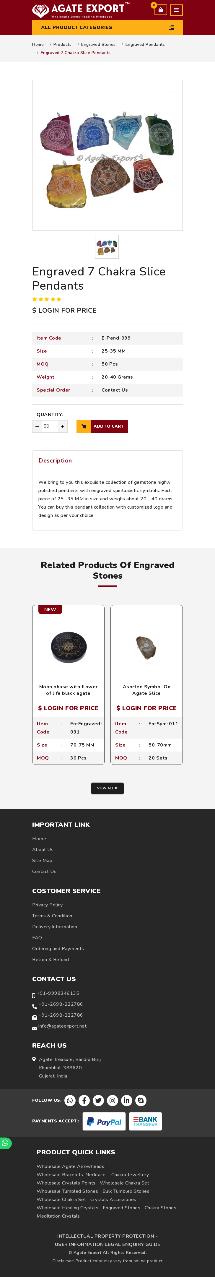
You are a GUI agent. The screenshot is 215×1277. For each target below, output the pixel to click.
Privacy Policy (47, 905)
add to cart (99, 426)
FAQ (37, 937)
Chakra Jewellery (130, 1174)
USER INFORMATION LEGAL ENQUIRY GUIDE (107, 1244)
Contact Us (115, 390)
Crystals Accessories (113, 1199)
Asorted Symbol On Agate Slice (147, 690)
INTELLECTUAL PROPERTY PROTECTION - (107, 1236)
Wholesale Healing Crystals (67, 1208)
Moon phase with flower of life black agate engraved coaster (68, 693)
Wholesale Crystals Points (66, 1183)
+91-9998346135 (58, 993)
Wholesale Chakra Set (124, 1183)
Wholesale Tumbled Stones (67, 1191)
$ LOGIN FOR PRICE (64, 310)
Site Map (42, 860)
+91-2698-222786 (60, 1004)
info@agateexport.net (62, 1026)
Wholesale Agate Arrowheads (70, 1166)
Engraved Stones (98, 45)
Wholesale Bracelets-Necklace (71, 1174)
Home (38, 45)
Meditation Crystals (58, 1216)
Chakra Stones (161, 1208)
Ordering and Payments (58, 948)
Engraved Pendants (145, 45)
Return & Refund (50, 959)
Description (55, 461)
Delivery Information (54, 927)
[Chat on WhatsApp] (6, 1143)
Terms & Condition (52, 916)
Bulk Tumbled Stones (126, 1191)
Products (62, 45)
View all (107, 788)
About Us (42, 849)
